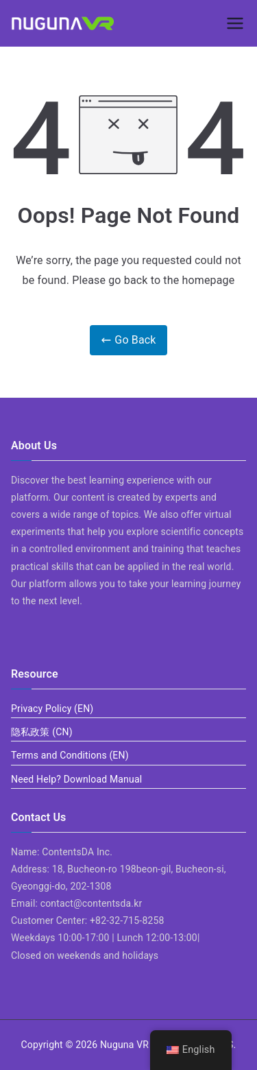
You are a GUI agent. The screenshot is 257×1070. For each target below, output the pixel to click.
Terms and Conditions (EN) (70, 755)
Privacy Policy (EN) (52, 708)
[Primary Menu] (235, 23)
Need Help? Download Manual (76, 779)
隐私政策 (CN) (42, 731)
